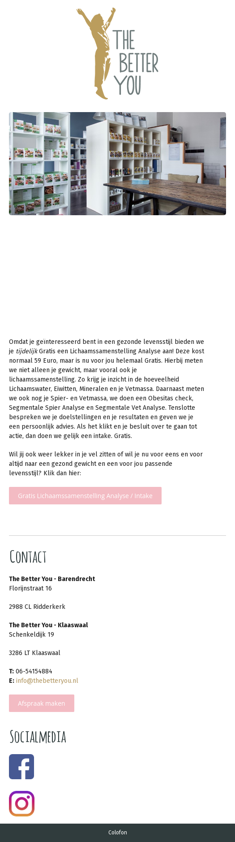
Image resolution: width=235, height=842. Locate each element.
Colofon (117, 832)
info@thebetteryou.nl (47, 681)
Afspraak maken (41, 703)
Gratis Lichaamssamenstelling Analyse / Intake (85, 495)
